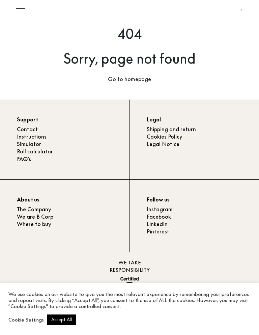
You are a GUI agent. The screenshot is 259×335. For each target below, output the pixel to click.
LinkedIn (157, 224)
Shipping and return (171, 129)
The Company (34, 209)
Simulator (29, 144)
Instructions (32, 136)
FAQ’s (24, 159)
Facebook (159, 216)
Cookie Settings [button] (26, 320)
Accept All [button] (61, 319)
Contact (27, 129)
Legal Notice (163, 144)
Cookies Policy (164, 136)
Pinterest (158, 231)
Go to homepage (129, 79)
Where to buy (34, 224)
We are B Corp (35, 216)
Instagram (160, 209)
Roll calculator (35, 151)
